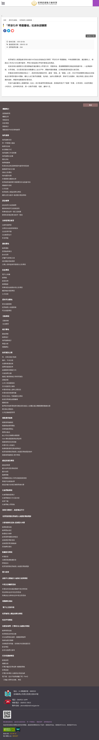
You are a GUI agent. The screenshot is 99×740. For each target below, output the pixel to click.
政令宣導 (5, 254)
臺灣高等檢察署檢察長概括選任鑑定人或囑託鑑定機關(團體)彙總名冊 (26, 406)
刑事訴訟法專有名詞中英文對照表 (14, 595)
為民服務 (5, 135)
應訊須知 (5, 159)
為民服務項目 (7, 140)
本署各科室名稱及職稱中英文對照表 (14, 589)
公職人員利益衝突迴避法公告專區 (14, 264)
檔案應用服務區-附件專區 (11, 455)
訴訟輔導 (5, 201)
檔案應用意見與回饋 (9, 442)
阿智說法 (5, 563)
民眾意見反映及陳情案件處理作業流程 (15, 166)
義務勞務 (5, 475)
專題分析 (5, 344)
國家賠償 (5, 402)
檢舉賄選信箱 (7, 527)
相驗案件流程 (7, 185)
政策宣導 (5, 281)
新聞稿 (4, 278)
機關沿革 (5, 117)
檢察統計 (5, 337)
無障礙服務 (6, 162)
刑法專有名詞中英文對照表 (11, 592)
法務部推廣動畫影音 (9, 560)
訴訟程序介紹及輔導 (9, 205)
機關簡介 (6, 109)
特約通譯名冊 (7, 175)
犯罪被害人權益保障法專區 (11, 192)
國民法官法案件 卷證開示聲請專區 (14, 195)
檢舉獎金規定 (7, 530)
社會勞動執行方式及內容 (11, 498)
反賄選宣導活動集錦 (9, 543)
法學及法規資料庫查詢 (10, 228)
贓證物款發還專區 (8, 291)
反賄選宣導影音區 (8, 540)
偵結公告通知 (7, 172)
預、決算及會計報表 (9, 357)
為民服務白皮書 (7, 156)
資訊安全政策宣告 (19, 722)
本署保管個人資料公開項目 (11, 389)
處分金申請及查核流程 (10, 468)
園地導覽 (5, 334)
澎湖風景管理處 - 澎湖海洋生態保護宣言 (16, 643)
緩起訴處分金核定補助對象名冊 (13, 484)
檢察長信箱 (6, 146)
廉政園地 (5, 244)
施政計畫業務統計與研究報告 (12, 376)
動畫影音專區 (7, 552)
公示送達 (5, 188)
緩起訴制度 (6, 465)
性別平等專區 (7, 620)
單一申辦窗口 (31, 722)
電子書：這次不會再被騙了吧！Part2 (15, 676)
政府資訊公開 (7, 352)
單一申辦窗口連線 (8, 143)
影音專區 (5, 647)
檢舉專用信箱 (7, 630)
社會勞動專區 (7, 490)
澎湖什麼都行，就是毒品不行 (13, 510)
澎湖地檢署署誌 (7, 429)
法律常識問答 (7, 225)
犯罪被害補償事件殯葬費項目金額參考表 (16, 182)
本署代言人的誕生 (8, 445)
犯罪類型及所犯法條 (9, 634)
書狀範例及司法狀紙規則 (11, 208)
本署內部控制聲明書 (9, 393)
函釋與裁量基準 (7, 367)
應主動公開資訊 (7, 409)
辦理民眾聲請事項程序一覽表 (12, 215)
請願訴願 (5, 380)
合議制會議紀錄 (7, 363)
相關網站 (5, 347)
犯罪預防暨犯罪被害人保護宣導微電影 (17, 516)
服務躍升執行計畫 (8, 169)
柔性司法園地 (13, 20)
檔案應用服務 (7, 418)
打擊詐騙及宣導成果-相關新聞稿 (13, 667)
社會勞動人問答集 (8, 504)
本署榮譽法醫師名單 (9, 179)
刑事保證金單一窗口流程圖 (11, 212)
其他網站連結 (7, 546)
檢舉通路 (5, 248)
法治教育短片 (7, 235)
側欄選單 (3, 3)
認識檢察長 (6, 113)
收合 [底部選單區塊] (90, 105)
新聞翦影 (5, 284)
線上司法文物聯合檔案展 (11, 435)
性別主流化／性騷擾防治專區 (12, 396)
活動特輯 (5, 320)
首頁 (4, 20)
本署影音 (5, 556)
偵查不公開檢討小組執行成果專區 (15, 578)
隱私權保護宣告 (8, 722)
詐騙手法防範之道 (8, 258)
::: (1, 1)
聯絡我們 (39, 722)
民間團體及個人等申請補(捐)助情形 (14, 478)
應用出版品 (6, 432)
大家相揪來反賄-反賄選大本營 (13, 522)
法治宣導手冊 (7, 231)
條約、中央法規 (7, 360)
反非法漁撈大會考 (8, 650)
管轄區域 (5, 120)
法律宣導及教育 (8, 220)
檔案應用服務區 (7, 422)
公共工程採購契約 (8, 383)
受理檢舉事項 (7, 251)
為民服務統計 (7, 340)
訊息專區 (5, 270)
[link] (4, 31)
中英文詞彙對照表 (9, 584)
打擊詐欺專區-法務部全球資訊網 (13, 673)
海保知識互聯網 (7, 640)
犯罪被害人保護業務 (26, 20)
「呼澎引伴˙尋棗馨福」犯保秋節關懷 (26, 25)
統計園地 (5, 329)
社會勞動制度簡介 (8, 495)
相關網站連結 (7, 601)
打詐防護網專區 (8, 656)
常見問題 (5, 238)
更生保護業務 (7, 304)
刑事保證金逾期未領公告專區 (12, 287)
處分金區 (5, 471)
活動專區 (6, 316)
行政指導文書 (7, 373)
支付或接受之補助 (8, 386)
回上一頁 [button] (91, 36)
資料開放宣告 (48, 722)
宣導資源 (5, 670)
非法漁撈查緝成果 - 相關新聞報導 (14, 637)
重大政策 (5, 572)
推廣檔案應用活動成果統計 (11, 448)
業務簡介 (5, 126)
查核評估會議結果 (8, 481)
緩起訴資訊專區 (8, 460)
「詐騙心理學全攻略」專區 (11, 680)
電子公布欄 (6, 274)
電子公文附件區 (8, 607)
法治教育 (5, 324)
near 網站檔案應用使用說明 (11, 439)
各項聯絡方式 (7, 149)
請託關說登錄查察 (8, 261)
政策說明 (5, 660)
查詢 (96, 3)
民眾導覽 (5, 123)
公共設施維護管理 (8, 412)
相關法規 (5, 663)
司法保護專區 (7, 310)
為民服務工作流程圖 (9, 153)
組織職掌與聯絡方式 (9, 370)
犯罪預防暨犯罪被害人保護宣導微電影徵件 (17, 452)
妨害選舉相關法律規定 (10, 537)
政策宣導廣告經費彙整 (10, 399)
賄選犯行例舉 (7, 533)
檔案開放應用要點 (8, 425)
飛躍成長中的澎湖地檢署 (11, 130)
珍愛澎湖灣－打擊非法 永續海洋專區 (16, 626)
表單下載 (5, 501)
